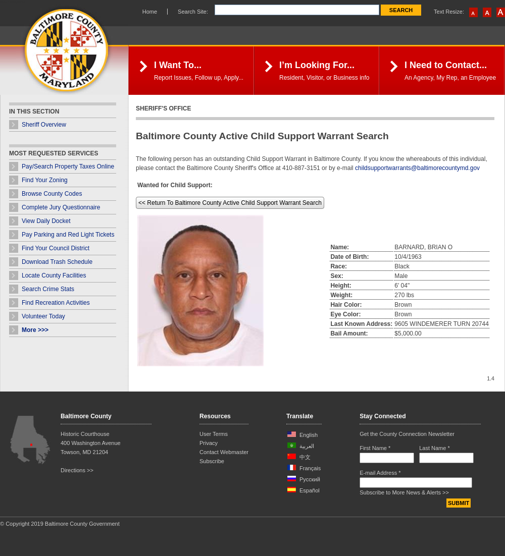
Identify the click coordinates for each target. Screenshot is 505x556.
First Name (375, 448)
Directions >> (77, 470)
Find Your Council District (55, 248)
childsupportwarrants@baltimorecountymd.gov (417, 168)
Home (149, 12)
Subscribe (211, 461)
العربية (306, 446)
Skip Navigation (12, 2)
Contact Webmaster (223, 452)
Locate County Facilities (54, 275)
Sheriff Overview (44, 124)
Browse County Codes (52, 193)
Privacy (208, 443)
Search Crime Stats (48, 289)
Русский (309, 479)
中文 (305, 457)
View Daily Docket (46, 221)
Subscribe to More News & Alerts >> (404, 492)
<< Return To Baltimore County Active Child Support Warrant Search (230, 202)
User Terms (213, 434)
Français (310, 468)
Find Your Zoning (45, 180)
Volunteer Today (43, 316)
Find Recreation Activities (56, 302)
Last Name (434, 448)
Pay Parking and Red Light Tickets (68, 234)
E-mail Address (380, 473)
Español (309, 490)
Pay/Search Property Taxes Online (68, 166)
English (308, 435)
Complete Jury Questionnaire (61, 207)
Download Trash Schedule (57, 261)
